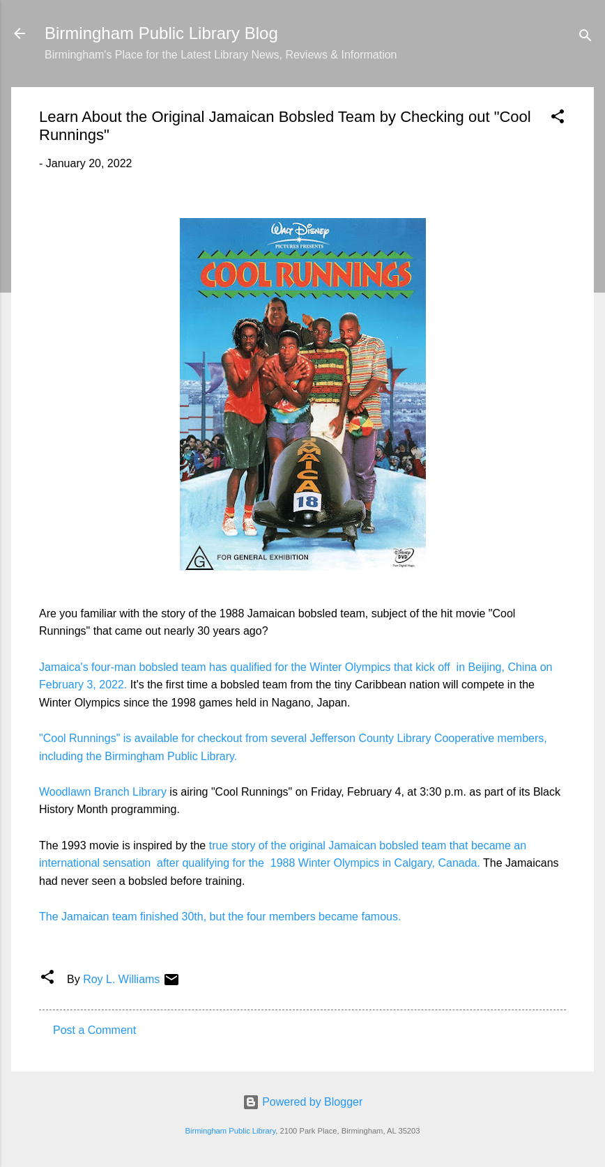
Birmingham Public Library (230, 1131)
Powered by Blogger (303, 1102)
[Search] (585, 38)
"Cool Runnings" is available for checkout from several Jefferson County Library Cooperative (268, 738)
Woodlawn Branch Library (103, 792)
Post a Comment (94, 1030)
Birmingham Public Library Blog (161, 33)
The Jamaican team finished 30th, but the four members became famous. (221, 916)
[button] (557, 119)
